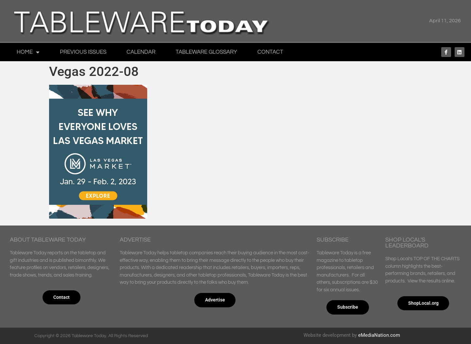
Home (28, 52)
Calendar (141, 52)
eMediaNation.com (379, 335)
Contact (270, 52)
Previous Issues (83, 52)
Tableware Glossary (206, 52)
